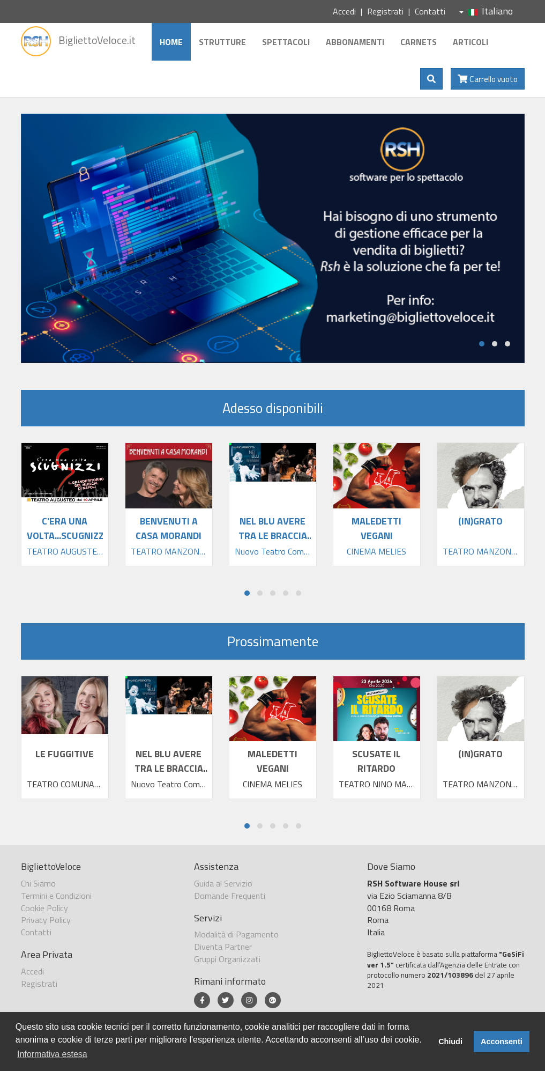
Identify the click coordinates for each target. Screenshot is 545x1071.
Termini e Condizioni (56, 895)
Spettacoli (286, 41)
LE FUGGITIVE (64, 754)
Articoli (470, 41)
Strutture (222, 41)
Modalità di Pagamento (236, 934)
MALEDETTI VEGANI (272, 761)
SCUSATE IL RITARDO (376, 761)
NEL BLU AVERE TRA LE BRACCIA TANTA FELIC (169, 768)
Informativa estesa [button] (52, 1054)
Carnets (418, 41)
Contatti (430, 11)
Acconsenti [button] (501, 1041)
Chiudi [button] (450, 1041)
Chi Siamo (38, 883)
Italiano (486, 11)
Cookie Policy (44, 908)
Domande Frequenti (229, 895)
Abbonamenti (355, 41)
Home (171, 41)
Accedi (344, 11)
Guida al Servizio (223, 883)
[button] (481, 343)
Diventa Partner (223, 946)
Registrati (385, 11)
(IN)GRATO (480, 754)
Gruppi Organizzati (227, 958)
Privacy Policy (46, 919)
